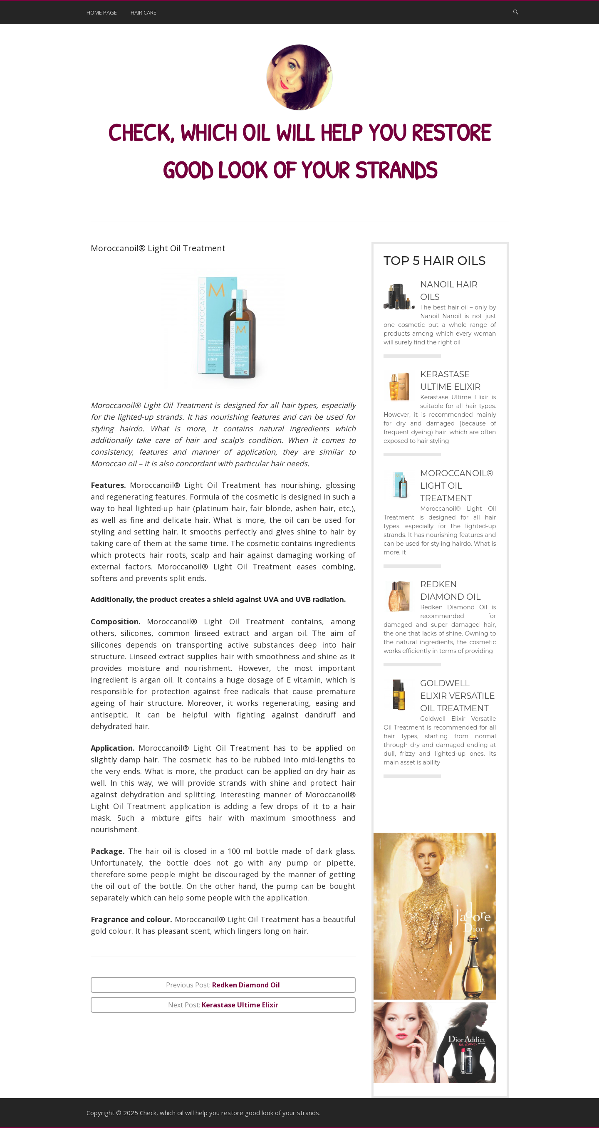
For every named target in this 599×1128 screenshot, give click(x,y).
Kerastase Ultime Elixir (240, 1004)
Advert (409, 814)
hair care (143, 12)
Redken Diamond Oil (246, 984)
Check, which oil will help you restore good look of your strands (229, 1112)
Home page (102, 12)
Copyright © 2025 (113, 1112)
